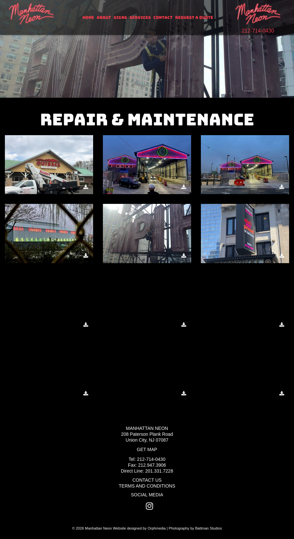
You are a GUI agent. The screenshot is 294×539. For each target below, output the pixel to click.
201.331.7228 (159, 471)
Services (140, 18)
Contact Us (147, 480)
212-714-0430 (258, 31)
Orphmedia (156, 528)
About (104, 18)
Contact (163, 18)
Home (88, 18)
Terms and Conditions (147, 486)
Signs (120, 18)
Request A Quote (194, 18)
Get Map (147, 449)
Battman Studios (208, 528)
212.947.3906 (152, 465)
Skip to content (26, 4)
